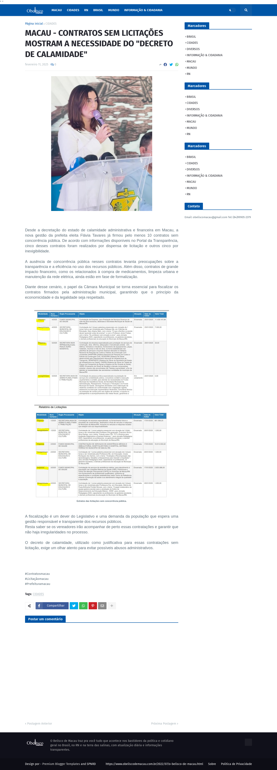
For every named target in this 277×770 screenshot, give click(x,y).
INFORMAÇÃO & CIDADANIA (204, 55)
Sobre (212, 764)
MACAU (191, 61)
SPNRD (91, 764)
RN (188, 74)
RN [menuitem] (86, 10)
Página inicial (34, 23)
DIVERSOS (193, 49)
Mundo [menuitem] (113, 10)
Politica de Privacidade (236, 764)
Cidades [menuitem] (73, 10)
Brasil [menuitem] (98, 10)
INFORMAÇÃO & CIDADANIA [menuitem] (143, 10)
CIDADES (51, 23)
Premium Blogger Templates (61, 764)
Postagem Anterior (39, 723)
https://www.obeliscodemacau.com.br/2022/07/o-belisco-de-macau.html (154, 764)
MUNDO (192, 68)
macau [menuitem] (57, 10)
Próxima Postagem (163, 723)
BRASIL (191, 36)
